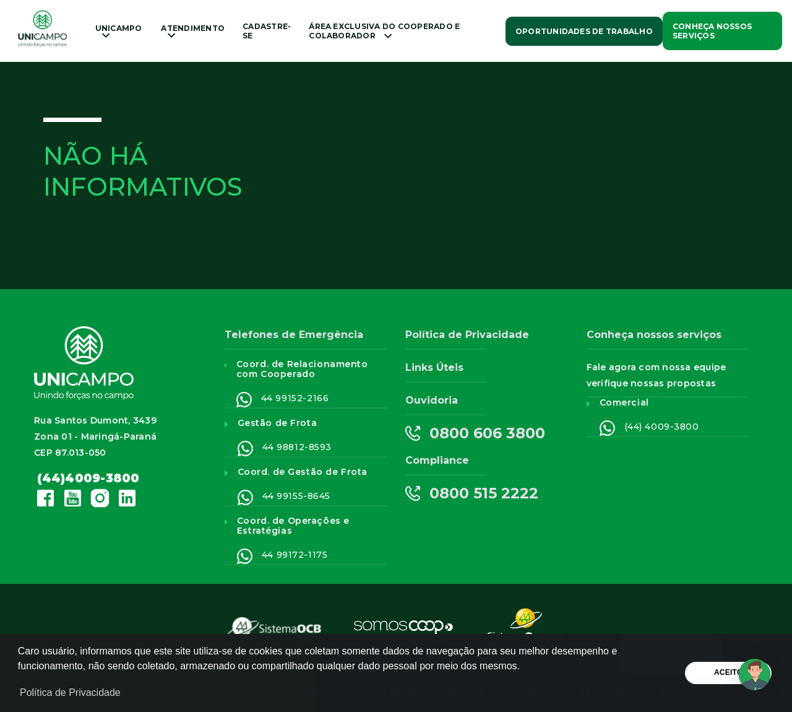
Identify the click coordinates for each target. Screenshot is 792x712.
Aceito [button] (728, 672)
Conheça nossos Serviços (712, 31)
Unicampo (118, 31)
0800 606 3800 (475, 433)
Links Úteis (434, 367)
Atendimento (193, 31)
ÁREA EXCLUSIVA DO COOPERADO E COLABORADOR (384, 31)
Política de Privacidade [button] (70, 692)
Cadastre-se (267, 31)
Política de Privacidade (467, 335)
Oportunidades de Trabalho (584, 31)
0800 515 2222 (471, 493)
